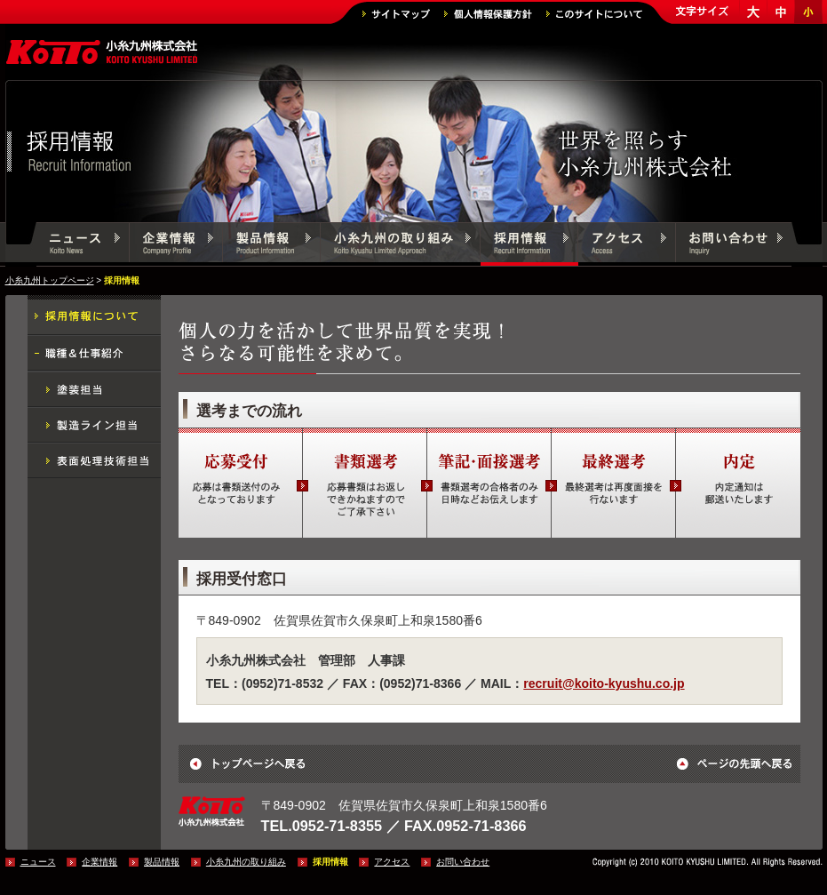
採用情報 (529, 244)
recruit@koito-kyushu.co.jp (603, 683)
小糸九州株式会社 (102, 54)
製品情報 (272, 244)
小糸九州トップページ (49, 280)
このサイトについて (594, 14)
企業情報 (176, 244)
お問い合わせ (733, 244)
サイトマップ (396, 14)
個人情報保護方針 (488, 14)
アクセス (627, 244)
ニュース (83, 244)
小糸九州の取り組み (401, 244)
